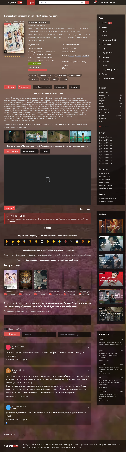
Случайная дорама (108, 78)
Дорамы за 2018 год (105, 160)
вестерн (107, 121)
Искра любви (103, 387)
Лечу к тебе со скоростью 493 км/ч (28, 124)
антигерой (108, 98)
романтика (35, 79)
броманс (107, 115)
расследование (76, 75)
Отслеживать (24, 87)
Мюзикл (61, 124)
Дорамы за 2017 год (105, 163)
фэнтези (55, 79)
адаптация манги (110, 95)
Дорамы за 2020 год (105, 155)
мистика (34, 75)
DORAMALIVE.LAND (8, 435)
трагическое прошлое (48, 75)
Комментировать (12, 360)
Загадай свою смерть (105, 374)
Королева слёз (103, 347)
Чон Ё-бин (78, 55)
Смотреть (10, 87)
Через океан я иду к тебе (49, 124)
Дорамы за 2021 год (105, 152)
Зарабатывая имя (104, 401)
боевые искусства (110, 109)
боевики (107, 107)
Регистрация (103, 3)
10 (23, 56)
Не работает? (9, 208)
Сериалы (16, 435)
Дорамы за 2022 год (105, 149)
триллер (45, 79)
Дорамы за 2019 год (105, 157)
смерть (65, 79)
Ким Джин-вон (73, 52)
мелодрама (63, 75)
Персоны (105, 74)
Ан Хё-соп (71, 55)
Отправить (12, 334)
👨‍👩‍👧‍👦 (42, 242)
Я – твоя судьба (70, 124)
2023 (38, 44)
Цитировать (24, 360)
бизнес (107, 104)
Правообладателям (74, 447)
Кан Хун (84, 55)
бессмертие (108, 118)
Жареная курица (104, 360)
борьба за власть (110, 112)
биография (108, 101)
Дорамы (31, 2)
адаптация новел (110, 92)
